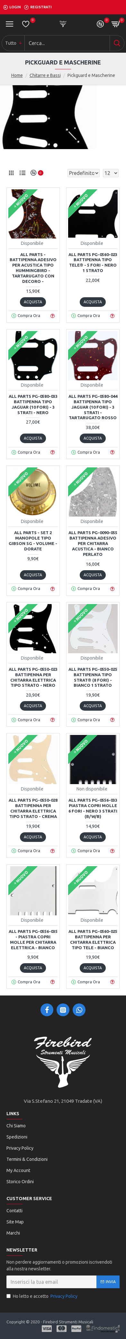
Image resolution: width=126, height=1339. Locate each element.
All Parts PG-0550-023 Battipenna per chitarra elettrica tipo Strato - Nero (33, 677)
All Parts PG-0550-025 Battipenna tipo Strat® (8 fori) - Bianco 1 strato (92, 677)
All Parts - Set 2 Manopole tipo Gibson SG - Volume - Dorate (33, 540)
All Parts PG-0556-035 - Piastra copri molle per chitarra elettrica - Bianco (33, 939)
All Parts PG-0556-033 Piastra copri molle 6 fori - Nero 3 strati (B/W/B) (92, 808)
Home (17, 75)
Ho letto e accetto (42, 1296)
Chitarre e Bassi (45, 75)
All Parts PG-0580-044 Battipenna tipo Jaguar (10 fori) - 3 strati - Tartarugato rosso (92, 407)
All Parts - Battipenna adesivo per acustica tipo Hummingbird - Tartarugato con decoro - (33, 268)
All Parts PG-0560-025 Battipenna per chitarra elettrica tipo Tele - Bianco (92, 939)
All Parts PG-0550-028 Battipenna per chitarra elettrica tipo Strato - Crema (33, 808)
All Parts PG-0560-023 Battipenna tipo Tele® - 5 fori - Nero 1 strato (92, 262)
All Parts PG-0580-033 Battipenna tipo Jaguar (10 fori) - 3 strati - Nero (33, 404)
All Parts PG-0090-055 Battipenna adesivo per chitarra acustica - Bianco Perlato (92, 543)
